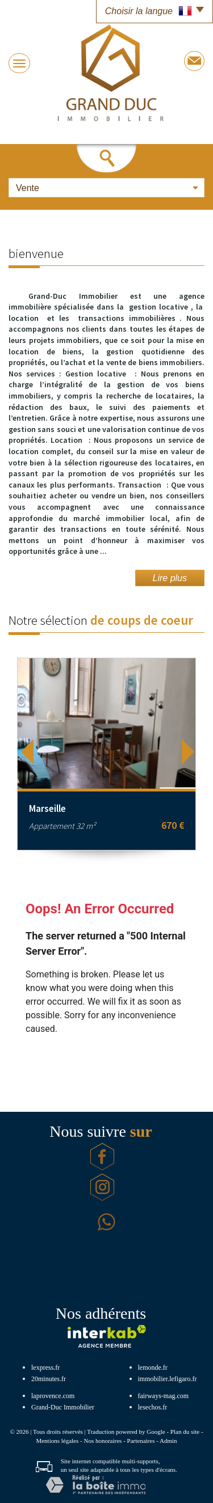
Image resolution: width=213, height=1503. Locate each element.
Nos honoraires (102, 1440)
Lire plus (170, 578)
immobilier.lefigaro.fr (167, 1379)
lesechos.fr (153, 1407)
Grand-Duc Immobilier (62, 1407)
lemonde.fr (153, 1367)
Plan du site (184, 1431)
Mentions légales (57, 1440)
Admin (168, 1440)
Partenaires (141, 1440)
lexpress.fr (45, 1367)
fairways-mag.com (163, 1396)
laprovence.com (52, 1396)
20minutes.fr (48, 1379)
